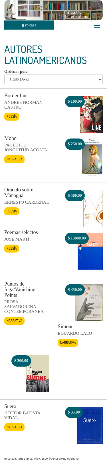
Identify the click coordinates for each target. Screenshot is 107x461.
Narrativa (14, 159)
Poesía (12, 116)
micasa (29, 25)
